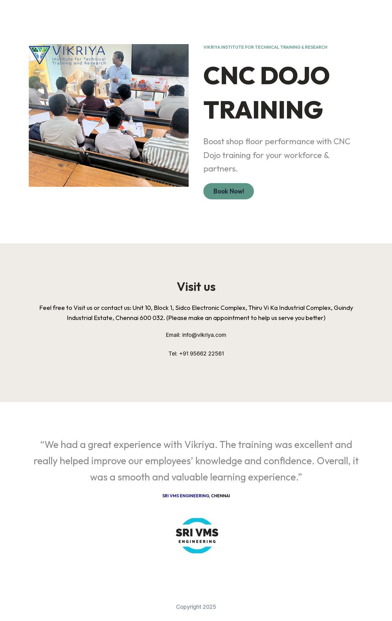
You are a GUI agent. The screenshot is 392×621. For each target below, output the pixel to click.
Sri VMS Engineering (185, 496)
